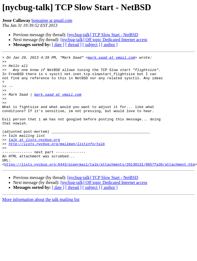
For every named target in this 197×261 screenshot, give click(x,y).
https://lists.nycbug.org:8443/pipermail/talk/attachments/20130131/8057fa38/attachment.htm (99, 186)
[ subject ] (91, 44)
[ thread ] (73, 44)
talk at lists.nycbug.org (34, 156)
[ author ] (109, 44)
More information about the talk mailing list (41, 221)
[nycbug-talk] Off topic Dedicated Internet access (103, 39)
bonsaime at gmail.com (52, 20)
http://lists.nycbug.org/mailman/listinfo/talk (57, 161)
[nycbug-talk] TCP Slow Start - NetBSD (102, 34)
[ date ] (58, 44)
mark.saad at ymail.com (111, 58)
